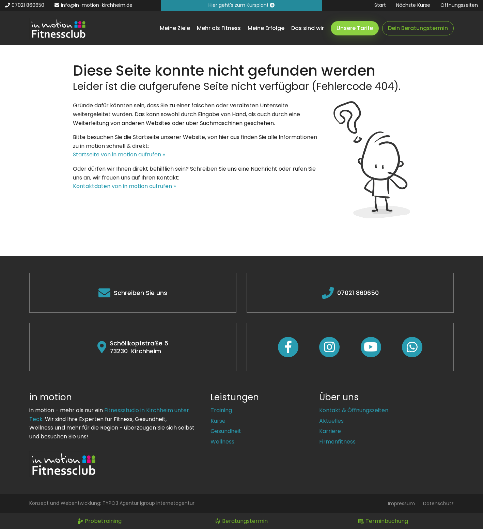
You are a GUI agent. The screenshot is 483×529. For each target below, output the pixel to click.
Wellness (222, 442)
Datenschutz (438, 503)
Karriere (330, 431)
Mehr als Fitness (219, 28)
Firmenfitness (337, 442)
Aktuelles (331, 421)
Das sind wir (307, 28)
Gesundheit (226, 431)
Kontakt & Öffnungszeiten (353, 410)
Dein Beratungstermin (418, 28)
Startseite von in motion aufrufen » (119, 154)
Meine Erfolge (266, 28)
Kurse (218, 421)
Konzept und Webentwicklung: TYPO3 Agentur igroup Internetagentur (111, 503)
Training (221, 410)
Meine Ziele (175, 28)
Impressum (401, 503)
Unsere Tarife (355, 28)
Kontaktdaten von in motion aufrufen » (124, 186)
